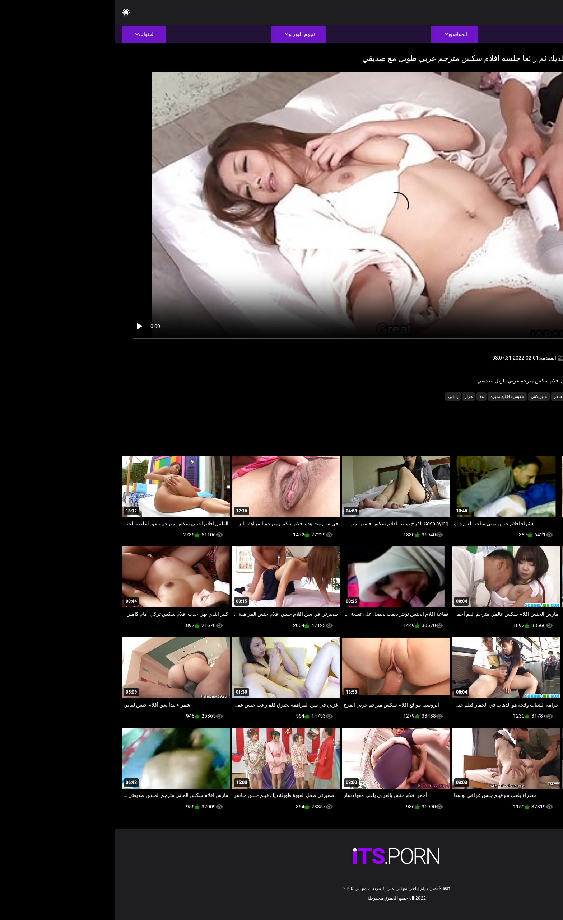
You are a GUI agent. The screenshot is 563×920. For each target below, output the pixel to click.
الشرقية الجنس (507, 396)
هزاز (354, 396)
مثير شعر (447, 396)
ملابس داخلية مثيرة (392, 396)
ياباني (338, 396)
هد (367, 396)
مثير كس (424, 396)
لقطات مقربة (475, 396)
